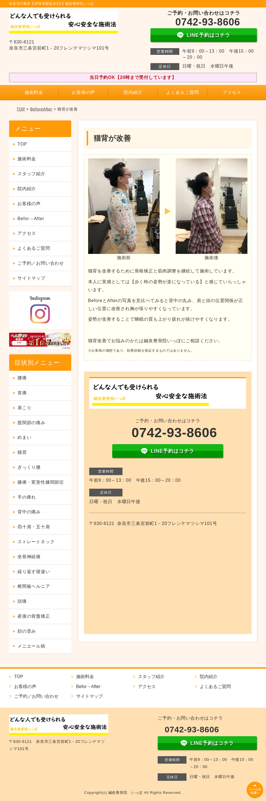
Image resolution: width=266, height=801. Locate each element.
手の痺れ (26, 497)
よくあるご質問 (182, 92)
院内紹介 (133, 92)
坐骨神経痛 (29, 556)
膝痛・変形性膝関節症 (40, 482)
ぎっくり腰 (29, 467)
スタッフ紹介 (31, 173)
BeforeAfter (41, 109)
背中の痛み (29, 511)
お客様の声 (83, 92)
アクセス (232, 92)
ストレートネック (36, 541)
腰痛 (22, 377)
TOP (21, 109)
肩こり (24, 407)
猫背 (22, 452)
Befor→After (30, 218)
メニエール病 (31, 646)
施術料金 (34, 92)
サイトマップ (31, 278)
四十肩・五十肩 (33, 526)
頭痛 (22, 601)
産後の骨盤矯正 (33, 616)
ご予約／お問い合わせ (40, 263)
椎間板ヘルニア (33, 586)
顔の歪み (26, 631)
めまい (24, 437)
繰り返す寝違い (33, 571)
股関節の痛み (31, 422)
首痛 (22, 392)
